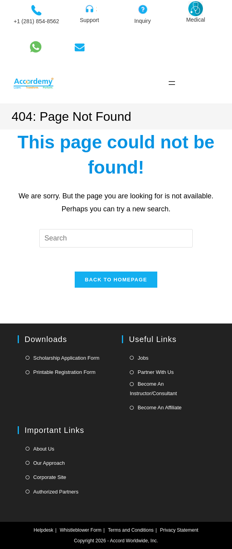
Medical (195, 20)
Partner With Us (156, 372)
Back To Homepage (116, 280)
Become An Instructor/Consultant (153, 388)
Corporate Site (49, 477)
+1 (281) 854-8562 (36, 21)
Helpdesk (43, 530)
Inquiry (142, 21)
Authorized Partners (56, 492)
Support (89, 20)
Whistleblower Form (80, 530)
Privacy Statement (179, 530)
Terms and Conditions (131, 530)
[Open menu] (172, 83)
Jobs (143, 358)
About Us (43, 449)
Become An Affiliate (160, 407)
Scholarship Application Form (66, 358)
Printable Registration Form (64, 372)
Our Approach (49, 463)
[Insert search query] (116, 238)
